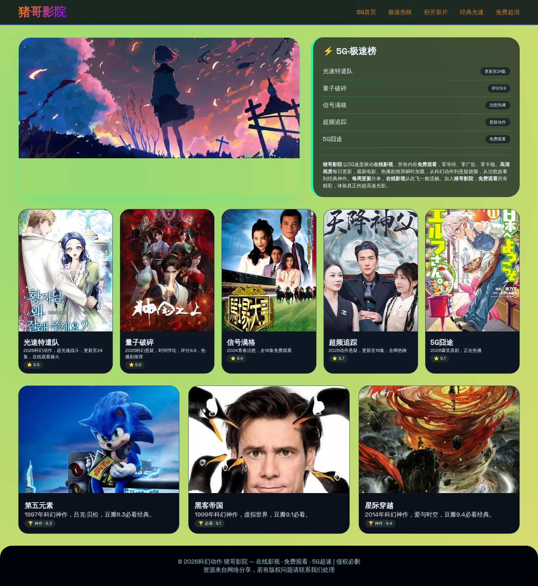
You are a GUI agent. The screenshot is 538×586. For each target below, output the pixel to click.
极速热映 (400, 12)
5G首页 (366, 12)
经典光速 (472, 12)
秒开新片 (436, 12)
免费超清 (508, 12)
